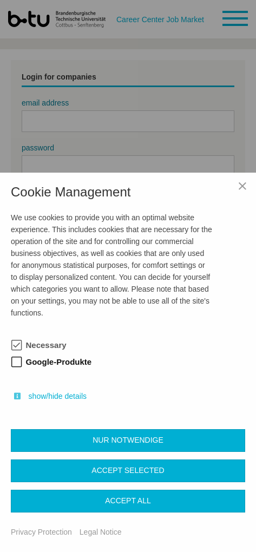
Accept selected (127, 470)
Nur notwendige (128, 440)
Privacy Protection (41, 532)
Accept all (128, 500)
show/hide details (58, 396)
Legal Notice (101, 532)
